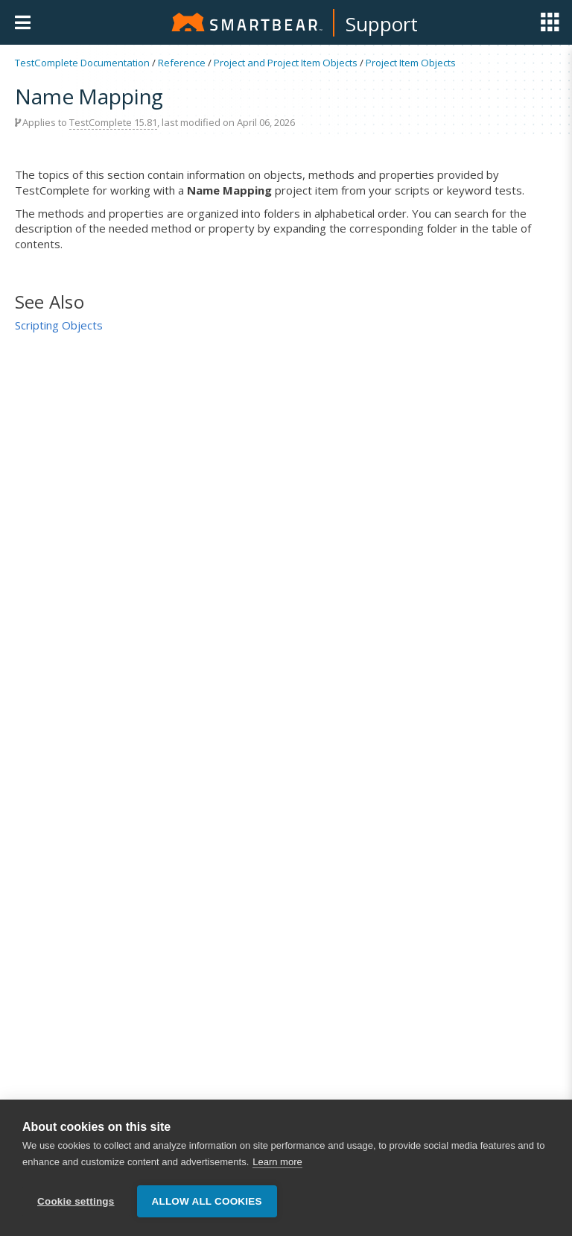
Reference (182, 62)
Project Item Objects (411, 62)
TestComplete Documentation (82, 62)
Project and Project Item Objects (286, 62)
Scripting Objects (59, 325)
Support (382, 23)
